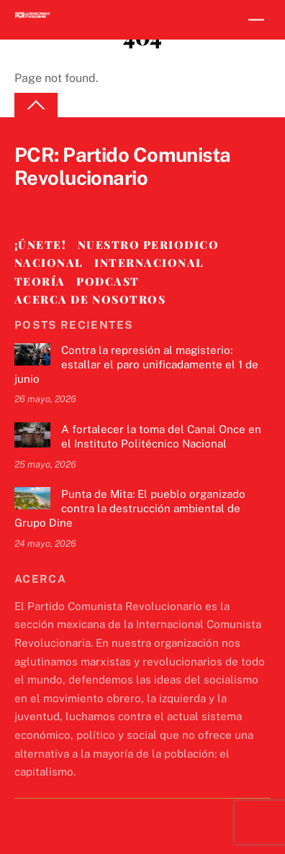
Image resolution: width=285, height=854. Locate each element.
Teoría (39, 281)
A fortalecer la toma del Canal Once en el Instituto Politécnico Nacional (161, 436)
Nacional (48, 262)
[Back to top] (36, 105)
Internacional (149, 262)
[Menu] (256, 19)
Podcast (108, 281)
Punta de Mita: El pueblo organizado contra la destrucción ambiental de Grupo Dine (129, 508)
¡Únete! (40, 244)
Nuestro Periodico (149, 244)
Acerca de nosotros (90, 299)
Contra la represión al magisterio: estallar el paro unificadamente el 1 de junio (136, 364)
